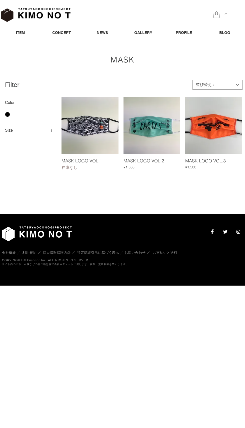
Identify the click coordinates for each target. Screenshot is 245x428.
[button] (227, 14)
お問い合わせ (135, 253)
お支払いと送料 (165, 253)
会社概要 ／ (12, 253)
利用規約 (29, 253)
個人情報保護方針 (57, 253)
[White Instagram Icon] (238, 231)
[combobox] (217, 85)
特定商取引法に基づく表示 (98, 253)
